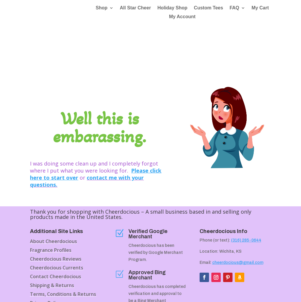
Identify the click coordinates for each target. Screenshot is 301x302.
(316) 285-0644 (246, 198)
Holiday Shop (172, 8)
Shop (102, 8)
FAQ (234, 8)
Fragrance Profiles (50, 208)
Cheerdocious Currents (56, 226)
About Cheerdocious (53, 199)
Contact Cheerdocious (55, 234)
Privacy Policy (45, 261)
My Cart (260, 8)
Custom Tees (208, 8)
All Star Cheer (135, 8)
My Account (182, 17)
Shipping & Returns (52, 243)
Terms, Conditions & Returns (63, 252)
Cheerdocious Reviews (55, 217)
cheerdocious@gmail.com (237, 220)
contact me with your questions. (87, 139)
